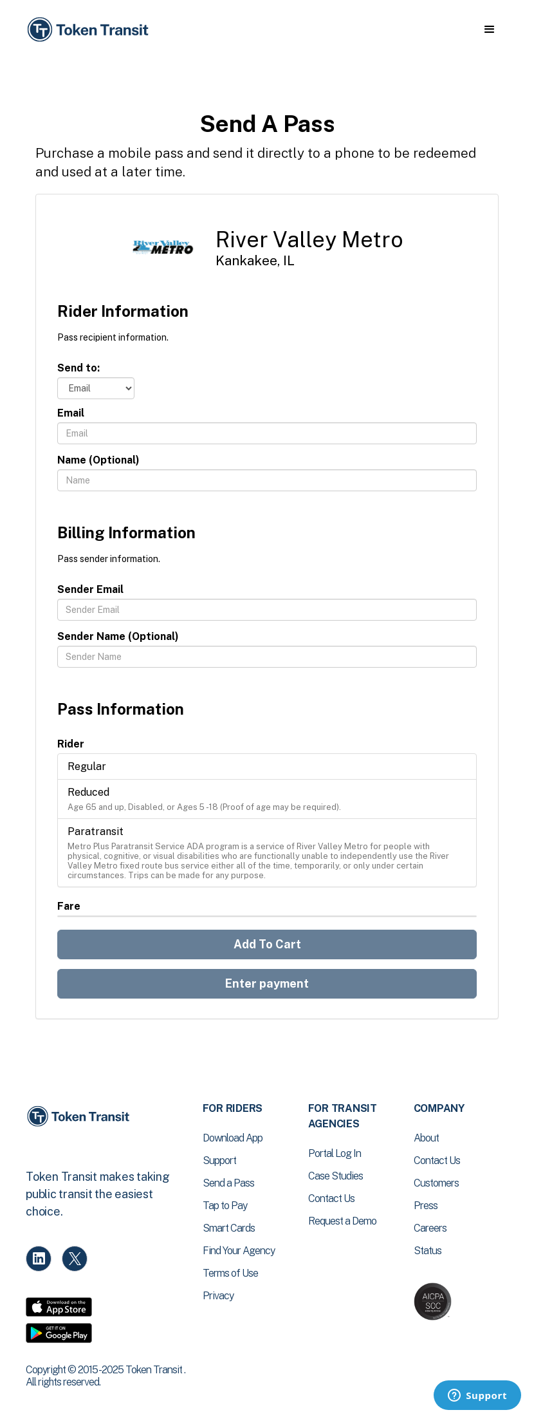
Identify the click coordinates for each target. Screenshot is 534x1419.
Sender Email (90, 589)
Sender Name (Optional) (118, 636)
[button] (489, 29)
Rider (70, 744)
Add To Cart (267, 944)
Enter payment (267, 983)
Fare (68, 906)
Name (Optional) (98, 460)
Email (70, 413)
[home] (90, 30)
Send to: (78, 368)
